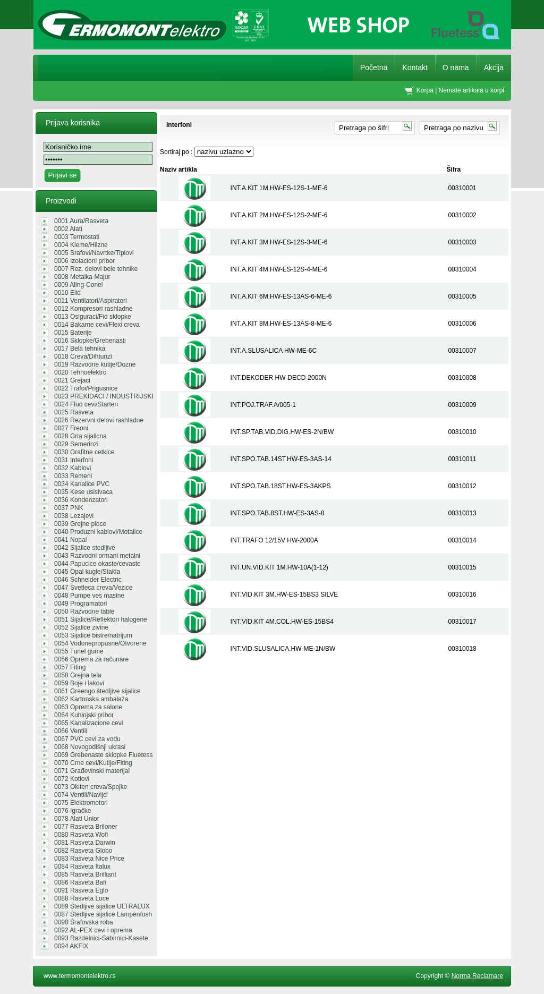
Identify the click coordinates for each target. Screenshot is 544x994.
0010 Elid (67, 292)
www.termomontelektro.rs (79, 976)
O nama (456, 67)
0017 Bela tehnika (79, 348)
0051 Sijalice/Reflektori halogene (100, 619)
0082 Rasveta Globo (83, 850)
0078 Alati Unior (76, 818)
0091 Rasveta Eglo (81, 890)
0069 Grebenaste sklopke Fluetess (103, 755)
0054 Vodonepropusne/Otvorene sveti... (100, 643)
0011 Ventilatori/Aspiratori (90, 300)
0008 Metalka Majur (82, 277)
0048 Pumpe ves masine (89, 595)
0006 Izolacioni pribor (84, 261)
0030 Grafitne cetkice (84, 452)
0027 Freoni (71, 428)
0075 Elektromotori (81, 802)
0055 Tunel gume (79, 651)
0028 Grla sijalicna (80, 436)
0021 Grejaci (72, 380)
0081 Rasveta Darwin (84, 842)
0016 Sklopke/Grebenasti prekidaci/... (90, 340)
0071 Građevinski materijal (92, 771)
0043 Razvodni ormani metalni (97, 555)
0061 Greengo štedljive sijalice (97, 691)
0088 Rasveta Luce (81, 898)
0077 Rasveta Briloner (85, 826)
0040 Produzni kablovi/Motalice (98, 532)
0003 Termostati (76, 237)
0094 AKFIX (71, 946)
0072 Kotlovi (71, 779)
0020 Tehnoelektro (80, 372)
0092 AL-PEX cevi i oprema (93, 930)
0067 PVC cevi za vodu (87, 739)
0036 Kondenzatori (81, 500)
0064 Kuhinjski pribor (84, 715)
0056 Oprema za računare (91, 659)
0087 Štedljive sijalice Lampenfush (103, 914)
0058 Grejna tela (77, 675)
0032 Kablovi (72, 468)
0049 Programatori (80, 603)
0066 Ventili (70, 731)
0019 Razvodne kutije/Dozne (94, 364)
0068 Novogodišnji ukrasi (89, 747)
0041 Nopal (70, 539)
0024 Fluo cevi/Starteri (86, 404)
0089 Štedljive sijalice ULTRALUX (102, 906)
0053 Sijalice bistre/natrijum (93, 635)
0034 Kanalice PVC (81, 484)
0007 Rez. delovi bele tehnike (96, 269)
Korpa (425, 90)
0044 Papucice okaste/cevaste (97, 563)
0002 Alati (68, 229)
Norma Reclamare (477, 976)
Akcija (494, 67)
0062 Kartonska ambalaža (91, 699)
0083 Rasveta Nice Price (89, 858)
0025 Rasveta (74, 412)
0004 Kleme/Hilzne (81, 245)
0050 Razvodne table (84, 611)
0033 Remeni (73, 476)
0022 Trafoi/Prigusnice (85, 388)
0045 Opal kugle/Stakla (87, 571)
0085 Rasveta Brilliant (85, 874)
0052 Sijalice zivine (81, 627)
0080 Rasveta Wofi (81, 834)
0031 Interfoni (73, 460)
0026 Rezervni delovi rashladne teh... (98, 420)
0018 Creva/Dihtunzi (83, 356)
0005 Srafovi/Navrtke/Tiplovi (94, 253)
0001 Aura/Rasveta (81, 221)
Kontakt (414, 67)
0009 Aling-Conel (78, 284)
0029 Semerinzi (76, 444)
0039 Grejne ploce (80, 524)
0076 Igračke (72, 810)
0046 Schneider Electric (88, 579)
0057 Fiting (70, 667)
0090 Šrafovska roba (83, 922)
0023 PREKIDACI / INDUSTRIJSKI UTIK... (104, 396)
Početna (373, 67)
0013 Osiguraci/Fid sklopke (92, 316)
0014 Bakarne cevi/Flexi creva (97, 324)
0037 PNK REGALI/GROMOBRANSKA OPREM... (94, 508)
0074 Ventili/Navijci (81, 794)
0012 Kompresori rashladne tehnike (93, 308)
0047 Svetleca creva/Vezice (93, 587)
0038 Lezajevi (74, 516)
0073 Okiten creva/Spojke (90, 787)
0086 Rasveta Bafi (80, 882)
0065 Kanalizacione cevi (88, 723)
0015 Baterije (73, 332)
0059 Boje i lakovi (79, 683)
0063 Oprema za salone (88, 707)
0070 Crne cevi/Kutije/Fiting (93, 763)
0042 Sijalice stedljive (84, 547)
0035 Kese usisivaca (83, 492)
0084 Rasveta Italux (82, 866)
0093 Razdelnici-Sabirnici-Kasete (101, 938)
